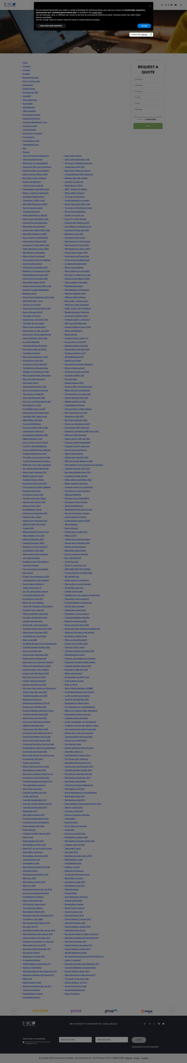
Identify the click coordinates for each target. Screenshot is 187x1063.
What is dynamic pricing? (75, 368)
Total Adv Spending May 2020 (77, 699)
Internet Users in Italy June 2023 (36, 331)
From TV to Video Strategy (76, 219)
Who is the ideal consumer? (34, 379)
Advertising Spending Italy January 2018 (39, 930)
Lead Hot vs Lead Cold (74, 182)
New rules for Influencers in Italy (78, 275)
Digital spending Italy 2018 (33, 841)
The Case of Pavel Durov (75, 197)
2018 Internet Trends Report (34, 904)
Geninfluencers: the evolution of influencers (82, 595)
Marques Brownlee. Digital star (77, 312)
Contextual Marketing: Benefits (77, 617)
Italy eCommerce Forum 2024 (77, 245)
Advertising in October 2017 (34, 956)
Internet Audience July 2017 (76, 982)
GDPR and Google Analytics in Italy (79, 461)
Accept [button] (144, 26)
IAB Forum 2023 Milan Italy (75, 323)
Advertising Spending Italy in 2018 (78, 856)
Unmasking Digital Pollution (34, 197)
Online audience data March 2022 (78, 480)
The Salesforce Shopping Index (35, 368)
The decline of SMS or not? (34, 200)
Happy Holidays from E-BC (33, 536)
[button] (150, 6)
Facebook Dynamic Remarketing (36, 822)
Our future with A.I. (30, 927)
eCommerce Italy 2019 (74, 811)
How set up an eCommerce (76, 450)
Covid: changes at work (74, 681)
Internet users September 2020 (35, 655)
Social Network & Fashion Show (78, 755)
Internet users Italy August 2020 (36, 673)
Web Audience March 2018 (33, 912)
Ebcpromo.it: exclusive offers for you (38, 774)
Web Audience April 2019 (75, 800)
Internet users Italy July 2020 (34, 685)
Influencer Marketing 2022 (33, 539)
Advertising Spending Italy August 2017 (38, 975)
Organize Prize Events (32, 491)
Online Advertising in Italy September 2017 (40, 971)
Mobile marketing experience (76, 483)
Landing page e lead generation (77, 539)
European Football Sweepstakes (36, 290)
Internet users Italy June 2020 (35, 692)
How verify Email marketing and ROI (37, 804)
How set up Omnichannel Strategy (36, 722)
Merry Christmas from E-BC (76, 413)
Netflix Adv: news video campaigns (37, 465)
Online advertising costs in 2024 (36, 249)
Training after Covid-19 (32, 588)
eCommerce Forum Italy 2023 (35, 364)
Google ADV (70, 830)
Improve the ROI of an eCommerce (37, 167)
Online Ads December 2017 (76, 941)
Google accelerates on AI (75, 353)
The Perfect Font (72, 562)
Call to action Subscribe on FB (77, 159)
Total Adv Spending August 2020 (78, 666)
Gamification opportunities (75, 781)
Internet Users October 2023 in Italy (37, 286)
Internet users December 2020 (35, 632)
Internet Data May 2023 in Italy (35, 338)
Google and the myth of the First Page (38, 744)
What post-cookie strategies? (77, 305)
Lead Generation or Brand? (75, 517)
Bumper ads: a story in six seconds (79, 733)
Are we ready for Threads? (75, 342)
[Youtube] (162, 1024)
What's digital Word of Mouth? (35, 215)
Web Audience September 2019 (77, 778)
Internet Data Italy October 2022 (36, 413)
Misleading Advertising (74, 286)
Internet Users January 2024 (76, 253)
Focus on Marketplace (32, 424)
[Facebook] (148, 1024)
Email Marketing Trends (32, 509)
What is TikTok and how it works (36, 766)
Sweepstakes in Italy (31, 863)
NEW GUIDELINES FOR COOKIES (78, 569)
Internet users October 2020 (76, 644)
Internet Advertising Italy (32, 901)
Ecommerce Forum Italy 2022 (35, 483)
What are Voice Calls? (32, 506)
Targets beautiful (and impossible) (78, 737)
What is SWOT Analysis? (75, 193)
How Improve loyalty (73, 744)
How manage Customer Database (36, 260)
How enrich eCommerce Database (79, 364)
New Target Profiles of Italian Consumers (81, 934)
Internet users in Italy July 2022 (77, 439)
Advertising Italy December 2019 (78, 763)
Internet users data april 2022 (35, 472)
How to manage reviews (32, 208)
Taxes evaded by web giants (76, 282)
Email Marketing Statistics (33, 897)
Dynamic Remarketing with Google (37, 737)
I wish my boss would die (33, 185)
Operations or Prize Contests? (35, 547)
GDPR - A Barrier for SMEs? (76, 189)
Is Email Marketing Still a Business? (79, 174)
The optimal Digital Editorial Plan (36, 469)
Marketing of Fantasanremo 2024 (36, 271)
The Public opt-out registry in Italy (36, 457)
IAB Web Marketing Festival (76, 953)
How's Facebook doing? (32, 264)
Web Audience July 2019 (74, 789)
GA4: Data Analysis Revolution (35, 346)
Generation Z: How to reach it (77, 614)
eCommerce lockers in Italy (76, 636)
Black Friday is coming (74, 878)
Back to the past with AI (32, 312)
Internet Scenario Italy (74, 912)
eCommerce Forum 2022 (33, 495)
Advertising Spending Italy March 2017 (38, 915)
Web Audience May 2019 (75, 796)
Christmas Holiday (30, 871)
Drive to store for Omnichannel (35, 238)
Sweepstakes (70, 819)
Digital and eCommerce (74, 871)
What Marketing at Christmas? (77, 290)
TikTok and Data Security (33, 159)
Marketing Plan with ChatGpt (76, 178)
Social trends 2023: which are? (77, 428)
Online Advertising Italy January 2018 (38, 934)
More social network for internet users (38, 755)
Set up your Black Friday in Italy (35, 428)
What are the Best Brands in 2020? (37, 666)
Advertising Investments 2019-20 (36, 703)
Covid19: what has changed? (34, 681)
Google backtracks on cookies (77, 200)
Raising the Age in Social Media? (36, 171)
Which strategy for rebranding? (77, 271)
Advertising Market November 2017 (37, 949)
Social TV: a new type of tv (75, 565)
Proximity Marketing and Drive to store (38, 711)
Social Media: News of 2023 (34, 409)
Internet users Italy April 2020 (35, 718)
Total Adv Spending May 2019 (35, 800)
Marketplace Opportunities (75, 550)
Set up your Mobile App (32, 651)
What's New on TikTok (74, 185)
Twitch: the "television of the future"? (38, 606)
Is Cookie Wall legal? (31, 342)
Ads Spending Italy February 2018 (36, 923)
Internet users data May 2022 (76, 457)
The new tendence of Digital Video (79, 573)
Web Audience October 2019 (34, 770)
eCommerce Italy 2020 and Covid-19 (38, 733)
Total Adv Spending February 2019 (36, 833)
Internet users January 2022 (34, 502)
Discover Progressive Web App (77, 815)
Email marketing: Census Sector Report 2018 (83, 804)
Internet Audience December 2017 (36, 938)
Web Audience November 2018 (35, 856)
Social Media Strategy (31, 997)
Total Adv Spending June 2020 (35, 696)
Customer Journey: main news (77, 446)
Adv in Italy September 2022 (76, 420)
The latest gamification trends (35, 617)
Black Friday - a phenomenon (76, 301)
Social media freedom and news (78, 714)
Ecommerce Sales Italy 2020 (76, 670)
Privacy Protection (72, 994)
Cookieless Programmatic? (76, 264)
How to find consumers (32, 789)
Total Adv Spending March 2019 (35, 819)
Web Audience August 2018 (34, 882)
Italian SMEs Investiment (33, 852)
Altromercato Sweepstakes (34, 253)
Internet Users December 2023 (35, 267)
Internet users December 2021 (35, 513)
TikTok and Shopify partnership (35, 614)
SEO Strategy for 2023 (32, 405)
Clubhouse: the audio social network (79, 632)
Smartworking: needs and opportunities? (39, 748)
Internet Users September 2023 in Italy (38, 297)
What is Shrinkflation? (73, 331)
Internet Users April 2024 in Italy (36, 219)
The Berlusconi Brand (31, 353)
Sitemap (128, 1058)
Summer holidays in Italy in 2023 (78, 327)
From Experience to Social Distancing (80, 707)
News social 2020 (30, 640)
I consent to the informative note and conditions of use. (37, 1043)
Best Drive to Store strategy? (34, 178)
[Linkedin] (158, 1024)
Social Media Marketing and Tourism (79, 692)
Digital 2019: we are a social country (37, 848)
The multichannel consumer (34, 785)
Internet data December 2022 (34, 387)
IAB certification (71, 524)
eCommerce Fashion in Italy (76, 316)
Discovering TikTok (30, 383)
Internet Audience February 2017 (78, 919)
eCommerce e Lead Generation (77, 491)
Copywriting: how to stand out (77, 599)
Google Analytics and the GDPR (77, 521)
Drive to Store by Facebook (76, 826)
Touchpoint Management (75, 990)
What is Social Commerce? (34, 256)
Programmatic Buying (31, 960)
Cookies (144, 1058)
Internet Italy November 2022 (76, 398)
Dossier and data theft (32, 182)
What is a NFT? (71, 536)
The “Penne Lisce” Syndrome (76, 759)
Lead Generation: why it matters (36, 670)
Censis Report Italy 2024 (74, 167)
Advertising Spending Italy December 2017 (82, 938)
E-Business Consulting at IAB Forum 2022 (82, 431)
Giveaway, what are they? (75, 845)
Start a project (110, 1024)
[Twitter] (153, 1024)
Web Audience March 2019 (33, 815)
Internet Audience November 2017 (78, 945)
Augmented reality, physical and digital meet (82, 629)
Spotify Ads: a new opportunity (35, 625)
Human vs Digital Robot (32, 968)
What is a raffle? (29, 886)
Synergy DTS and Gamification (35, 223)
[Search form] (181, 5)
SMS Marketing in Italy (74, 860)
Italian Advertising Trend (32, 439)
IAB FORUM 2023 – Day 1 (33, 301)
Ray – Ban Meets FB (73, 558)
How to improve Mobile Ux (33, 584)
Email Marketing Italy (73, 863)
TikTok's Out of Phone (32, 305)
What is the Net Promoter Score (36, 532)
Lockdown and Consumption (76, 718)
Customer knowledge (31, 990)
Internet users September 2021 (77, 543)
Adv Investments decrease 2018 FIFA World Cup (84, 956)
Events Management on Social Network (81, 793)
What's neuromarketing (74, 267)
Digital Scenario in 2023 (74, 383)
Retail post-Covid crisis (32, 699)
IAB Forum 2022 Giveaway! (75, 435)
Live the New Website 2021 (34, 595)
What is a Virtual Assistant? (76, 640)
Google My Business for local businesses (40, 644)
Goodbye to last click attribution (36, 562)
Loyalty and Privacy (30, 796)
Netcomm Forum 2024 (74, 234)
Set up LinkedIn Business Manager (37, 450)
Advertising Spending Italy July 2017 (37, 986)
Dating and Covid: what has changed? (38, 662)
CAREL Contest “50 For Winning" (78, 308)
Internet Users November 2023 (35, 279)
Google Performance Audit (75, 986)
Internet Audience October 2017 (78, 949)
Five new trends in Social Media (35, 569)
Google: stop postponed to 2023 (36, 577)
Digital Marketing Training (33, 994)
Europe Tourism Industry (75, 908)
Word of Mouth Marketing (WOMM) (79, 688)
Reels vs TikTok (71, 685)
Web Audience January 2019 (76, 837)
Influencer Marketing (73, 495)
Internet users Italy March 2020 (35, 729)
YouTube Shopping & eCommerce (36, 461)
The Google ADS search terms (77, 874)
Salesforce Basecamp (74, 807)
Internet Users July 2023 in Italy (35, 320)
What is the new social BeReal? (77, 390)
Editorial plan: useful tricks (75, 610)
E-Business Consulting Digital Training (80, 662)
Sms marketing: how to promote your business (84, 465)
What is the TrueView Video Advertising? (81, 711)
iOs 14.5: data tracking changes (35, 591)
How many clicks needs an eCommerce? (39, 688)
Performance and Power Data (77, 256)
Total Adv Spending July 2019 (35, 793)
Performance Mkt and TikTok (34, 349)
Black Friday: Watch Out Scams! (77, 171)
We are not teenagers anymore (35, 390)
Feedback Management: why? (35, 454)
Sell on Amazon (29, 830)
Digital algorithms (72, 889)
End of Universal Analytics (75, 212)
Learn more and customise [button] (51, 26)
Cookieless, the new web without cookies (81, 725)
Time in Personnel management (36, 156)
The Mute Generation (31, 212)
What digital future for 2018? (34, 945)
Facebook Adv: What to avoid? (77, 223)
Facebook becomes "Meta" (34, 543)
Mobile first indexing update (76, 621)
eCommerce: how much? (75, 238)
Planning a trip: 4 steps (32, 517)
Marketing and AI (29, 293)
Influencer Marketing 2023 (75, 293)
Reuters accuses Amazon (75, 547)
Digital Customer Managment (34, 658)
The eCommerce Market (33, 908)
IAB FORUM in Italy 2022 (32, 420)
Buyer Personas (71, 822)
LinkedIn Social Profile (74, 591)
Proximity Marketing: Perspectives (78, 603)
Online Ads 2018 (71, 852)
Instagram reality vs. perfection (77, 320)
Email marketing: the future (34, 826)
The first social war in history (34, 498)
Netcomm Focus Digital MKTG (77, 498)
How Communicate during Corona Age (80, 729)
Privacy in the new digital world (77, 260)
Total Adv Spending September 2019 (37, 781)
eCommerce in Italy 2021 (33, 599)
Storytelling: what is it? (74, 752)
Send (148, 126)
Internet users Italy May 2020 (34, 707)
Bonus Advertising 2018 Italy (76, 897)
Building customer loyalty (33, 476)
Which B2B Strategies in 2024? (35, 204)
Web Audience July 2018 (74, 886)
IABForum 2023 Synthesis (75, 297)
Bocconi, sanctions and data (76, 554)
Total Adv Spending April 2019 (35, 807)
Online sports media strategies (35, 554)
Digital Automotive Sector (75, 930)
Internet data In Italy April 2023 (77, 349)
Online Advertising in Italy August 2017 (80, 975)
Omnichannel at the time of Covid (78, 509)
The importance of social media (78, 394)
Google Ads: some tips (74, 588)
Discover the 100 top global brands (37, 334)
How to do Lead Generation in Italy (37, 401)
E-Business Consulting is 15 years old (38, 941)
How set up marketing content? (77, 424)
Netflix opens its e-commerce (77, 580)
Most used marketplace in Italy (35, 357)
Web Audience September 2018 (35, 874)
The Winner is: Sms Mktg (33, 919)
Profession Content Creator (76, 502)
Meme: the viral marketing (33, 603)
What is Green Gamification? (34, 327)
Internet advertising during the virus (79, 748)
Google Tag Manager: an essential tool (80, 722)
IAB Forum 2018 (29, 878)
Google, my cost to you (74, 215)
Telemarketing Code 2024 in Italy (36, 189)
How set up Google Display (75, 740)
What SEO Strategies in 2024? (35, 234)
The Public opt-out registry (33, 323)
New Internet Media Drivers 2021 (78, 472)
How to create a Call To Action (35, 442)
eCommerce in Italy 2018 (75, 882)
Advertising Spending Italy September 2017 (82, 964)
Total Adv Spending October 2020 (36, 647)
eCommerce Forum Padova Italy (36, 778)
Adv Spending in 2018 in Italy (34, 845)
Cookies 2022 (28, 528)
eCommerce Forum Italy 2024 (77, 230)
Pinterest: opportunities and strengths (80, 658)
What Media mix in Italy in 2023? (78, 249)
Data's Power (28, 837)
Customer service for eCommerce (79, 487)
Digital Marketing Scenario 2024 (35, 275)
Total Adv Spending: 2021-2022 (77, 469)
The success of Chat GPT (33, 394)
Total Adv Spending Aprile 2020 (35, 714)
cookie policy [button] (97, 13)
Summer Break (71, 893)
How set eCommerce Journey (77, 513)
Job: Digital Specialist (31, 558)
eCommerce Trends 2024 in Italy (36, 245)
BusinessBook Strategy (74, 904)
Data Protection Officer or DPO (35, 174)
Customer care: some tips (33, 610)
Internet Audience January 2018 (77, 927)
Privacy (137, 1058)
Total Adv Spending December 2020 (37, 629)
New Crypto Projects (73, 156)
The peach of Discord (31, 316)
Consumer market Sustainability (78, 442)
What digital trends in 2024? (34, 282)
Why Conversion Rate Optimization (37, 375)
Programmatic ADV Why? (33, 759)
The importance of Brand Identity (78, 409)
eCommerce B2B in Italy (74, 375)
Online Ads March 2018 (74, 915)
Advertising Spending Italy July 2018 (37, 889)
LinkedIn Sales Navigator (33, 621)
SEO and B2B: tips (72, 577)
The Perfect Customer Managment (79, 785)
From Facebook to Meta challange (37, 487)
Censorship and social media (34, 636)
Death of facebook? (73, 960)
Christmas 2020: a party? (75, 647)
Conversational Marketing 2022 (35, 435)
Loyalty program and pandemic (77, 696)
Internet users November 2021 (35, 521)
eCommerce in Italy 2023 (33, 361)
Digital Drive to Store (73, 361)
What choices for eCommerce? (77, 241)
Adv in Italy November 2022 (34, 398)
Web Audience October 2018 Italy (36, 867)
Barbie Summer (71, 334)
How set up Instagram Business (36, 893)
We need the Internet (31, 953)
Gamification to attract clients (77, 703)
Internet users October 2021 (76, 532)
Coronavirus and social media (35, 752)
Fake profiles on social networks (78, 584)
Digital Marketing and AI (74, 357)
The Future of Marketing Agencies (78, 163)
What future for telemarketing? (35, 163)
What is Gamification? (74, 673)
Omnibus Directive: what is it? (76, 338)
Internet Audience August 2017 (77, 971)
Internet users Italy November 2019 (79, 766)
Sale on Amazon (71, 528)
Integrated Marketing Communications (80, 968)
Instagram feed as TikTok (33, 480)
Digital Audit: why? (30, 811)
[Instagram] (143, 1024)
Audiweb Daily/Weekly (73, 901)
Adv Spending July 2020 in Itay (77, 677)
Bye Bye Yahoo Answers (74, 606)
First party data (71, 379)
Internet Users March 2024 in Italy (36, 230)
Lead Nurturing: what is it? (33, 431)
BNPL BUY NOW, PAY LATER (34, 524)
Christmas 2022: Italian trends (35, 416)
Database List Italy (72, 867)
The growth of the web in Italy (77, 979)
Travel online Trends (73, 848)
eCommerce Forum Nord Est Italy (78, 774)
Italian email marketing (74, 454)
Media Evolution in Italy (32, 982)
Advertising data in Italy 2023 (76, 346)
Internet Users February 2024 (34, 241)
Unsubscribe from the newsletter (145, 1046)
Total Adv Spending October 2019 (78, 770)
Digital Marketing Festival (75, 655)
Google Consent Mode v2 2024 (77, 279)
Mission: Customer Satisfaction (36, 193)
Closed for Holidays (31, 565)
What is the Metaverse (74, 506)
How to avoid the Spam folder (77, 625)
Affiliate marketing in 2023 (75, 401)
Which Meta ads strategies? (34, 226)
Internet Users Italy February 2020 (36, 740)
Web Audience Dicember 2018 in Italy (80, 841)
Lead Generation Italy (31, 860)
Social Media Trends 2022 (33, 550)
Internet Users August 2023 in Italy (37, 308)
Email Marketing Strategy (75, 405)
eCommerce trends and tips (76, 476)
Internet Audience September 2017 (37, 964)
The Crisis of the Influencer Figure (78, 208)
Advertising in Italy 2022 (74, 416)
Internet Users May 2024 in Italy (77, 204)
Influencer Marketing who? (33, 725)
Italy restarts (28, 573)
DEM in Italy (27, 979)
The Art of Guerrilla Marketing (35, 446)
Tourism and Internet (31, 763)
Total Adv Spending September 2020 (79, 651)
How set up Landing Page (75, 833)
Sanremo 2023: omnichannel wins (78, 387)
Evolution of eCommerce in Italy (36, 372)
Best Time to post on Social (34, 677)
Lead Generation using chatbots (36, 580)
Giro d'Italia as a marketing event (78, 226)
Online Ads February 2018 (75, 923)
